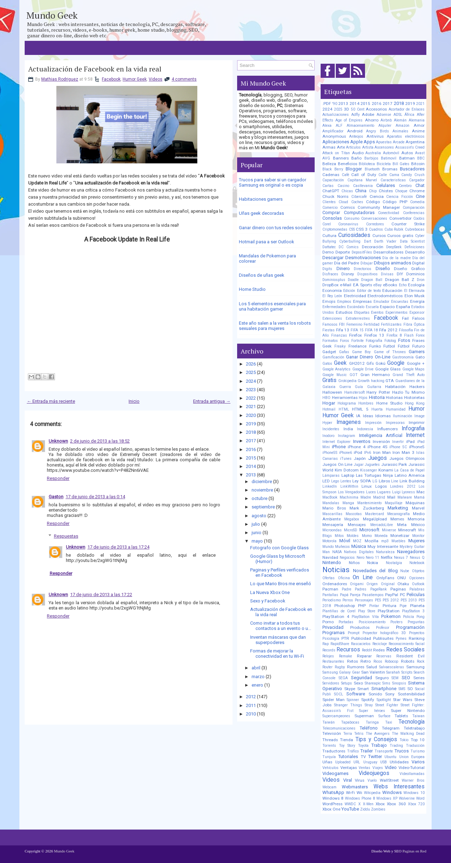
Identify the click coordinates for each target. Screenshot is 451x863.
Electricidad (355, 295)
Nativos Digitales (359, 552)
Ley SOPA (361, 481)
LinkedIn (329, 486)
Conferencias (414, 213)
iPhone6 (345, 452)
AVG (326, 158)
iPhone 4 (356, 446)
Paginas (398, 589)
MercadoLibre (381, 525)
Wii (359, 792)
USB (383, 762)
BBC (421, 158)
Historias (394, 397)
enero (257, 685)
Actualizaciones (335, 114)
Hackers (417, 386)
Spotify (367, 699)
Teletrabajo (414, 728)
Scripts (407, 672)
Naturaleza (385, 552)
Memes (397, 519)
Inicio (134, 401)
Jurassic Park (394, 464)
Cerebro (405, 185)
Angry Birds (377, 131)
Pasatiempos (373, 595)
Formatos (330, 340)
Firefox (355, 335)
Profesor (382, 627)
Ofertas (328, 578)
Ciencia (377, 196)
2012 (251, 696)
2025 (251, 372)
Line (394, 481)
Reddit (367, 650)
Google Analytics (336, 369)
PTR (345, 638)
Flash (409, 335)
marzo (258, 676)
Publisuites (383, 638)
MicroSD (350, 530)
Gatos (327, 363)
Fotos (404, 340)
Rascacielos (361, 644)
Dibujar (366, 263)
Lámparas (331, 475)
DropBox (330, 284)
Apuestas (384, 142)
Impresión (373, 422)
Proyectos (417, 633)
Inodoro (328, 435)
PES (378, 600)
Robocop (391, 661)
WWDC (350, 804)
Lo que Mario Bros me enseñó (280, 583)
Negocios (347, 557)
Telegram (391, 728)
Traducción (415, 745)
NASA (337, 552)
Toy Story (347, 745)
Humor (416, 409)
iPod (358, 452)
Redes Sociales (405, 649)
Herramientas (345, 397)
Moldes (353, 535)
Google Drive (362, 369)
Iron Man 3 (403, 452)
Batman (407, 158)
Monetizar (399, 535)
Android (355, 131)
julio (256, 524)
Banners (341, 158)
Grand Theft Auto (409, 375)
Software (355, 693)
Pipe (403, 606)
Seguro (382, 677)
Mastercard (374, 514)
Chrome (417, 190)
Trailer (366, 750)
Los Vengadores (351, 492)
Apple (356, 141)
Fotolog (390, 340)
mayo (257, 541)
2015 (251, 458)
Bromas (389, 169)
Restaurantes (333, 661)
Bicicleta (384, 164)
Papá (344, 595)
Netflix (387, 557)
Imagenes (348, 422)
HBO (326, 397)
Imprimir (417, 422)
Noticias (336, 569)
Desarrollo (415, 252)
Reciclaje (379, 644)
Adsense (384, 114)
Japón (360, 458)
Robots (407, 661)
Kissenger (368, 470)
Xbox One (331, 809)
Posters (396, 622)
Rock (421, 661)
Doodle (353, 279)
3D (346, 109)
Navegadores (411, 551)
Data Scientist (412, 241)
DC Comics (349, 247)
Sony (390, 694)
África (409, 114)
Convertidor (400, 218)
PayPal (391, 594)
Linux (367, 486)
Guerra (345, 386)
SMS (402, 689)
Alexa (327, 125)
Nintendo (331, 562)
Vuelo (372, 780)
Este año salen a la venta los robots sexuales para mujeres (275, 325)
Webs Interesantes (399, 786)
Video (391, 767)
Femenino (354, 324)
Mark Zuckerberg (367, 508)
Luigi (396, 492)
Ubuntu (390, 757)
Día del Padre (346, 263)
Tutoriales (348, 756)
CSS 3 (361, 229)
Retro (365, 661)
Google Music (334, 375)
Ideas (368, 415)
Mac (420, 491)
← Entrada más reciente (51, 401)
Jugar (359, 464)
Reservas (383, 656)
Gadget (329, 351)
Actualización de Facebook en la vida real (94, 69)
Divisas (387, 274)
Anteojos (356, 136)
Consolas (332, 218)
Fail (405, 318)
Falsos (418, 318)
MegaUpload (375, 519)
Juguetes (372, 464)
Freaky (340, 346)
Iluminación (402, 416)
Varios (418, 761)
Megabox (351, 519)
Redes (379, 650)
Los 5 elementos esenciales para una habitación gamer (272, 306)
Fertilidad (371, 324)
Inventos (361, 441)
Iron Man (382, 452)
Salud (371, 666)
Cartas (328, 185)
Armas (328, 147)
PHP (362, 605)
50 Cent (357, 109)
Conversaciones (374, 218)
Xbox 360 (396, 803)
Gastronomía (403, 357)
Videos (155, 79)
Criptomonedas (334, 229)
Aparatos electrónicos (406, 136)
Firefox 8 (394, 335)
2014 (251, 466)
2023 (251, 389)
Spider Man (333, 699)
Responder (58, 478)
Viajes (377, 767)
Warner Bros (413, 780)
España (403, 306)
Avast (420, 153)
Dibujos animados (392, 262)
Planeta (417, 605)
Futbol (389, 346)
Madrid (379, 497)
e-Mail (345, 284)
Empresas (362, 301)
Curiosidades (354, 235)
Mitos (339, 535)
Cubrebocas (415, 229)
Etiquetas (362, 312)
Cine (420, 196)
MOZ (357, 541)
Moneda (381, 535)
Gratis (329, 380)
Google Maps (413, 369)
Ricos (377, 661)
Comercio (330, 207)
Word (420, 798)
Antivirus (375, 136)
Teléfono (369, 728)
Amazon (402, 125)
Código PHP (395, 201)
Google (395, 363)
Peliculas (416, 594)
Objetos (418, 571)
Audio (358, 152)
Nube (404, 571)
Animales (400, 131)
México (418, 524)
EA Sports (362, 284)
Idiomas (383, 415)
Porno (328, 621)
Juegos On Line (337, 464)
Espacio (387, 306)
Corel (326, 224)
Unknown (58, 441)
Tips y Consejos (376, 739)
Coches (357, 202)
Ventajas (348, 767)
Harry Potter (378, 392)
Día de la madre (396, 258)
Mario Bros (334, 508)
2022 (251, 398)
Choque (401, 191)
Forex (420, 335)
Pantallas (330, 595)
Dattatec (329, 247)
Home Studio (252, 289)
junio (256, 532)
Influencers (387, 428)
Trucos (402, 750)
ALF (339, 125)
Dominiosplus (333, 279)
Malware (404, 497)
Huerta (377, 409)
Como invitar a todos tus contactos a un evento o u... (280, 625)
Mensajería (332, 524)
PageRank (378, 589)
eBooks (390, 284)
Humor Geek (135, 79)
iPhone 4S (377, 446)
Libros (384, 481)
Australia (373, 153)
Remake (345, 656)
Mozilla (371, 540)
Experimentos (396, 312)
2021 (251, 406)
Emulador (381, 301)
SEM (395, 678)
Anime (418, 131)
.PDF (326, 103)
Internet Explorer (336, 441)
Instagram (346, 435)
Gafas (344, 352)
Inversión (381, 441)
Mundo (328, 546)
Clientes (329, 202)
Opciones (417, 578)
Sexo (358, 683)
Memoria (416, 519)
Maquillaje (393, 503)
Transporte (384, 751)
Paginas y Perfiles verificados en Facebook (279, 572)
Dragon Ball (371, 279)
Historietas (414, 397)
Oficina (344, 578)
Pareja (355, 595)
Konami (385, 470)
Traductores (333, 751)
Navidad (330, 557)
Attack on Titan (336, 153)
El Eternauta (414, 290)
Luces (371, 492)
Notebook (417, 563)
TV (363, 756)
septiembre (263, 506)
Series (419, 677)
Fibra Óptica (414, 324)
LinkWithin (349, 486)
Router (327, 667)
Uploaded (343, 762)
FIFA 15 (357, 330)
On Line (363, 577)
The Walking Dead (408, 733)
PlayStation (389, 610)
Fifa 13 (343, 329)
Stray (369, 705)
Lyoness (408, 492)
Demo (328, 252)
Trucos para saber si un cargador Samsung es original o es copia (272, 182)
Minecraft (407, 529)
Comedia (417, 202)
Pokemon (391, 616)
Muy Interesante (382, 546)
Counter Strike (408, 223)
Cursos (379, 235)
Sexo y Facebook (267, 601)
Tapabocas (350, 722)
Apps (369, 141)
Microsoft (369, 529)
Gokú (380, 363)
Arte (341, 147)
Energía (417, 301)
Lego (335, 481)
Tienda (346, 739)
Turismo (417, 751)
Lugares (384, 492)
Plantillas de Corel (339, 611)
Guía (359, 386)
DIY (400, 273)
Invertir (398, 441)
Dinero (343, 268)
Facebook (111, 79)
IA (358, 415)
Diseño (383, 268)
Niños (354, 562)
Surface (384, 716)
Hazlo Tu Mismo (408, 392)
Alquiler (384, 125)
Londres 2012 (402, 486)
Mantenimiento (369, 503)
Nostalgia (394, 563)
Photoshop (344, 605)
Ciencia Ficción (399, 196)
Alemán (400, 120)
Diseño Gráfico (409, 268)
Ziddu (365, 809)
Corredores (375, 224)
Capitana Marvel (362, 180)
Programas (333, 632)
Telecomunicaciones (339, 728)
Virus (359, 780)
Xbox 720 (416, 804)
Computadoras (359, 212)
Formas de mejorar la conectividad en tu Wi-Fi (277, 653)
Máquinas (415, 502)
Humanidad (396, 409)
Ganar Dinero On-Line (368, 356)
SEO (406, 677)
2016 (251, 449)
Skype (349, 688)
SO (410, 688)
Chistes (386, 190)
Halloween (332, 392)
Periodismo (331, 600)
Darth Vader (385, 241)
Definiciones (414, 247)
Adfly (355, 114)
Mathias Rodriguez (59, 79)
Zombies (378, 809)
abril (256, 667)
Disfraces (330, 274)
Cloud (343, 202)
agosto (259, 515)
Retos (352, 661)
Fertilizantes (391, 324)
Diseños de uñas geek (261, 275)
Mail (391, 497)
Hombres (365, 403)
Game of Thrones (390, 352)
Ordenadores (334, 583)
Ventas (364, 767)
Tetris (359, 733)
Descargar (333, 257)
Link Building (412, 481)
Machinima (349, 497)
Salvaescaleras (391, 667)
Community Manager (379, 207)
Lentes (345, 481)
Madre (365, 497)
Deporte (342, 252)
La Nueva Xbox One (270, 592)
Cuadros (376, 229)
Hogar (328, 403)
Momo (367, 535)
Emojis (328, 301)
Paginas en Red (414, 851)
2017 (251, 440)
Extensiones (332, 318)
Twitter (375, 756)
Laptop (347, 475)
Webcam (329, 787)
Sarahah (393, 672)
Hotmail (328, 409)
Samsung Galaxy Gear (341, 672)
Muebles (398, 541)
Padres (360, 589)
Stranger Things (348, 705)
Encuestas (399, 301)
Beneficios (347, 163)
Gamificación (333, 357)
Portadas (346, 622)
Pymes (401, 638)
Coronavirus (348, 224)
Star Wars (402, 699)
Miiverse (389, 530)
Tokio (404, 740)
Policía (408, 616)
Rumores (355, 666)
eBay (377, 285)
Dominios (415, 273)
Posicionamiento (372, 622)
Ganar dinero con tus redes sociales (275, 227)
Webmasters (355, 786)
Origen (372, 584)
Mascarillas (332, 514)
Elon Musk (414, 295)
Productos (360, 627)
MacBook (330, 497)
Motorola (329, 541)
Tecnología (412, 722)
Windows (392, 792)
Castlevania (363, 185)
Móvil (344, 540)
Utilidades (399, 761)
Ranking (417, 638)
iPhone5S (329, 452)
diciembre (262, 481)
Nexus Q (417, 557)
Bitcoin (418, 163)
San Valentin (373, 672)
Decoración (372, 246)
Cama (394, 175)
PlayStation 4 (335, 616)
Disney (347, 273)
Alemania (417, 120)
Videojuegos (374, 773)
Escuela (372, 307)
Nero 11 (372, 557)
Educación (392, 290)
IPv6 (367, 452)
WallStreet (389, 780)
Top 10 (418, 739)
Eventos (377, 312)
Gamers (417, 351)
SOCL (338, 694)
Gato (420, 357)
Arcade (398, 142)
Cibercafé (359, 196)
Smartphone (383, 688)
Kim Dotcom (347, 470)
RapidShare (339, 644)
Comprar (331, 212)
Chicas (347, 191)
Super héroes (372, 710)
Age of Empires (349, 120)
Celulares (385, 185)
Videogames (335, 773)
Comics (347, 207)
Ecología (416, 284)
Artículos (353, 147)
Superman (364, 715)
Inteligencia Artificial (380, 435)
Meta (402, 524)
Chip (373, 191)
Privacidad (333, 627)
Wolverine (407, 798)
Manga (348, 503)
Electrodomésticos (385, 295)
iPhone (339, 446)
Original (388, 584)
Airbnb (386, 120)
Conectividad (388, 213)
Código (373, 201)
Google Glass (388, 369)
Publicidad (361, 638)
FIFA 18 (371, 330)
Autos (407, 152)
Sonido (375, 694)
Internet (415, 435)
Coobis (419, 218)
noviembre (262, 490)
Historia (377, 397)
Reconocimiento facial (407, 644)
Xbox (380, 803)
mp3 (385, 541)
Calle (382, 175)
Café (345, 175)
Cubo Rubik (394, 229)
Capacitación (333, 180)
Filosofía (406, 330)
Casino (343, 185)
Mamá (419, 497)
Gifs (370, 363)
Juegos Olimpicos (407, 458)
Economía (332, 290)
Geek (340, 363)
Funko (375, 346)
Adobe (368, 114)
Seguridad (361, 677)
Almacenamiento (360, 125)
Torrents (329, 745)
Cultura (329, 235)
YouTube (350, 809)
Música (358, 546)
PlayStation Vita (365, 616)
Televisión (331, 733)
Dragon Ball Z (399, 279)
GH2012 (357, 363)
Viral (347, 780)
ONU (401, 577)
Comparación (414, 207)
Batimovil (388, 158)
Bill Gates (401, 164)
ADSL (398, 114)
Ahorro (371, 120)
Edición (349, 290)
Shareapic (373, 683)
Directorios (362, 269)
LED (326, 481)
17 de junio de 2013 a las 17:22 (101, 594)
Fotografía (374, 340)
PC (402, 594)
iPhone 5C (398, 447)
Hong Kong (415, 403)
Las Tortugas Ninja (374, 475)
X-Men (368, 804)
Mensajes (357, 524)
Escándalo (355, 307)
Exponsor (417, 312)
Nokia (372, 562)
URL (356, 762)
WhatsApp (333, 792)
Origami (357, 584)
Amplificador (333, 131)
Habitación (395, 386)
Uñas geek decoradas (261, 213)
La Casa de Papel (409, 470)
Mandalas (330, 503)
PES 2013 (409, 600)
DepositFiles (362, 252)
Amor (419, 125)
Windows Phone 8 (360, 798)
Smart (363, 688)
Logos (381, 486)
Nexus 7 (401, 557)
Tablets (401, 715)
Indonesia (365, 429)
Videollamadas (412, 773)
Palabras (417, 589)
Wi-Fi (350, 792)
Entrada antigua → (211, 401)
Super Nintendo (408, 710)
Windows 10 (414, 792)
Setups (346, 683)
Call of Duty (363, 174)
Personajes (364, 600)
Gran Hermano (375, 374)
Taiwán (328, 722)
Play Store (366, 611)
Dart (367, 241)
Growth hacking (371, 381)
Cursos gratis (400, 235)
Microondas (332, 530)
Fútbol (403, 346)
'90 (334, 103)
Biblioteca (367, 164)
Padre (346, 589)
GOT (354, 375)
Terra (347, 733)
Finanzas (339, 335)
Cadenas (330, 174)
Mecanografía (398, 514)
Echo (403, 285)
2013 (251, 474)
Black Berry (332, 169)
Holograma (347, 403)
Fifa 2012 (388, 329)
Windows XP (386, 798)
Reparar (364, 655)
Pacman (330, 589)
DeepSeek (394, 247)
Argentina (415, 141)
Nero (360, 557)
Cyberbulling (349, 241)
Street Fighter (386, 705)
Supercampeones (336, 716)
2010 (251, 714)
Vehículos (330, 767)
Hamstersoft (354, 392)
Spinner (353, 700)
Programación (410, 627)
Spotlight (384, 700)
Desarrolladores (388, 252)
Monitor (418, 535)
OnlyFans (385, 577)
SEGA (343, 678)
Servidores (330, 683)
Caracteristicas (393, 180)
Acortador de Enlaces (407, 109)
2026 (251, 364)
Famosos (330, 324)
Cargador (417, 180)
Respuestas (66, 536)
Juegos (377, 458)
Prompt (353, 633)
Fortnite (357, 340)
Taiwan (418, 716)
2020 (251, 415)
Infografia (413, 428)
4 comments (184, 79)
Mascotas (354, 514)
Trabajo (379, 745)
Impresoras (395, 422)
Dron (421, 279)
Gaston (56, 496)
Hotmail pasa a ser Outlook (266, 241)
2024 (251, 381)
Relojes (328, 656)
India (348, 428)
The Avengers (378, 733)
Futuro (418, 346)
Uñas (327, 761)
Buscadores (412, 168)
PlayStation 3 (413, 611)
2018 (251, 432)
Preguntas (416, 622)
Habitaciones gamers (261, 199)
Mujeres (416, 540)
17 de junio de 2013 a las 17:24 (118, 547)
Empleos (344, 301)
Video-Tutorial (412, 767)
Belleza (329, 163)
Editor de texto (369, 290)
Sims (386, 683)
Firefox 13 (374, 335)
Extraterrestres (358, 318)
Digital (418, 263)
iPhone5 (417, 446)
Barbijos (371, 158)
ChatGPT (330, 190)
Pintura (389, 605)
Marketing (398, 508)
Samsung (415, 666)
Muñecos (342, 546)
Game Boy (361, 352)
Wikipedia (372, 792)
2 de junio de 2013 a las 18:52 (100, 441)
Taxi (388, 722)
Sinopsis (399, 683)
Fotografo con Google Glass (279, 547)
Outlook (418, 584)
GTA (389, 380)
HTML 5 (360, 409)
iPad (410, 441)
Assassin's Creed (410, 147)
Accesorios (376, 109)
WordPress (332, 803)
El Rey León (332, 296)
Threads (330, 739)
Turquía (329, 757)
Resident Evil (410, 655)
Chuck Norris (335, 196)
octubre (259, 498)
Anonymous (334, 136)
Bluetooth (372, 169)
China (360, 190)
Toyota (363, 745)
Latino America (410, 475)
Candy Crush (413, 175)
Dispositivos (367, 274)
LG (374, 481)
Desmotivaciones (363, 257)
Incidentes (330, 429)
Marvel (418, 508)
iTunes (346, 458)
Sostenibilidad (411, 694)
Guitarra (374, 386)
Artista (367, 147)
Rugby (340, 667)
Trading (396, 745)
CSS (352, 229)
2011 (251, 705)
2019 (251, 423)
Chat (420, 185)
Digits (327, 269)
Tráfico (353, 751)
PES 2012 (391, 600)
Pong (420, 616)
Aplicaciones (335, 141)
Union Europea (412, 757)
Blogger (354, 168)
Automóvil (391, 153)
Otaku (403, 583)
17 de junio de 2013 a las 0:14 (95, 496)
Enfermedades (334, 307)
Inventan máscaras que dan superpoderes (278, 639)
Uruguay (370, 762)
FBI (342, 324)
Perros (347, 600)
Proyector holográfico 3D (384, 633)
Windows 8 (333, 798)
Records (328, 650)
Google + (416, 363)
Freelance (357, 346)
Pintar (374, 606)
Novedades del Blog (375, 570)
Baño (356, 158)
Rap (325, 644)
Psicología (330, 638)
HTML (344, 409)
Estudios (344, 312)
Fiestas (328, 330)
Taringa (372, 722)
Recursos (348, 649)
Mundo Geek (52, 15)
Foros (344, 340)
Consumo (351, 218)
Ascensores (384, 147)
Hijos (363, 397)
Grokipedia (347, 381)
